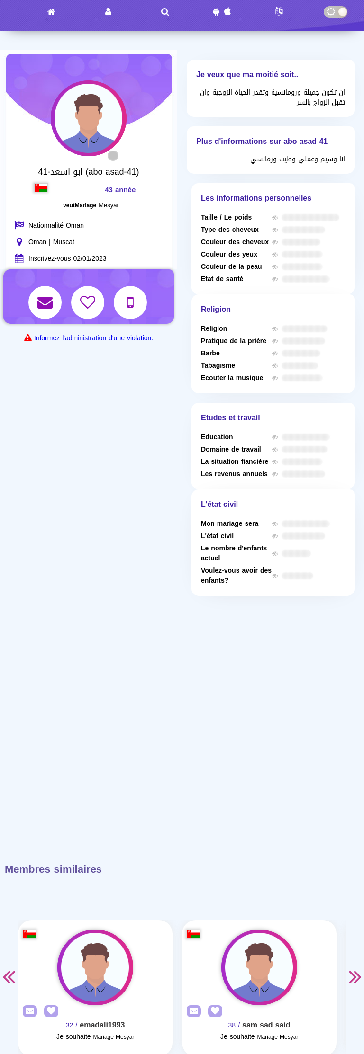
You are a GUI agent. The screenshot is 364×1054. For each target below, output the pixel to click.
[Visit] (95, 967)
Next (355, 976)
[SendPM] (27, 1011)
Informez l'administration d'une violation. (93, 338)
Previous (8, 976)
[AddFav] (48, 1011)
